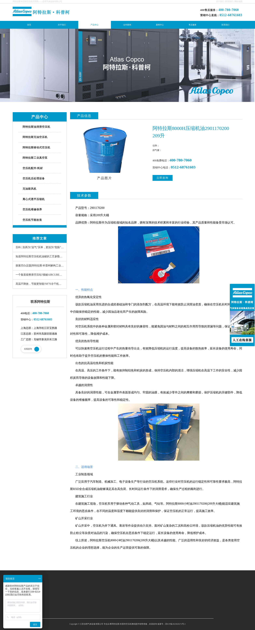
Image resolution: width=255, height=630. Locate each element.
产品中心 (94, 25)
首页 (29, 25)
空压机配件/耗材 (33, 168)
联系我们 (229, 1)
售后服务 (192, 25)
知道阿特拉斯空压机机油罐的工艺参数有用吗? (41, 257)
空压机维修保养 (32, 209)
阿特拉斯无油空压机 (35, 137)
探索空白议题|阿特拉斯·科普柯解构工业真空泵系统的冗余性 (41, 266)
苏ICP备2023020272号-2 (175, 625)
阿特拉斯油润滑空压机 (36, 126)
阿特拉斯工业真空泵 (35, 157)
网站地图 (238, 1)
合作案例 (127, 25)
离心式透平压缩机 (34, 199)
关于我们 (220, 1)
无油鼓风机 (29, 188)
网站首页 (67, 592)
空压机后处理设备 (34, 178)
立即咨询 (162, 178)
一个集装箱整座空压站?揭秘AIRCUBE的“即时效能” (41, 275)
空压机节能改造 (32, 219)
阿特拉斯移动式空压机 (36, 147)
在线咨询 (28, 350)
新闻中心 (160, 25)
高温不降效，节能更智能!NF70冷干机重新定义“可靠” (41, 284)
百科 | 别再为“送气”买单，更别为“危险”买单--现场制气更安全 (41, 248)
